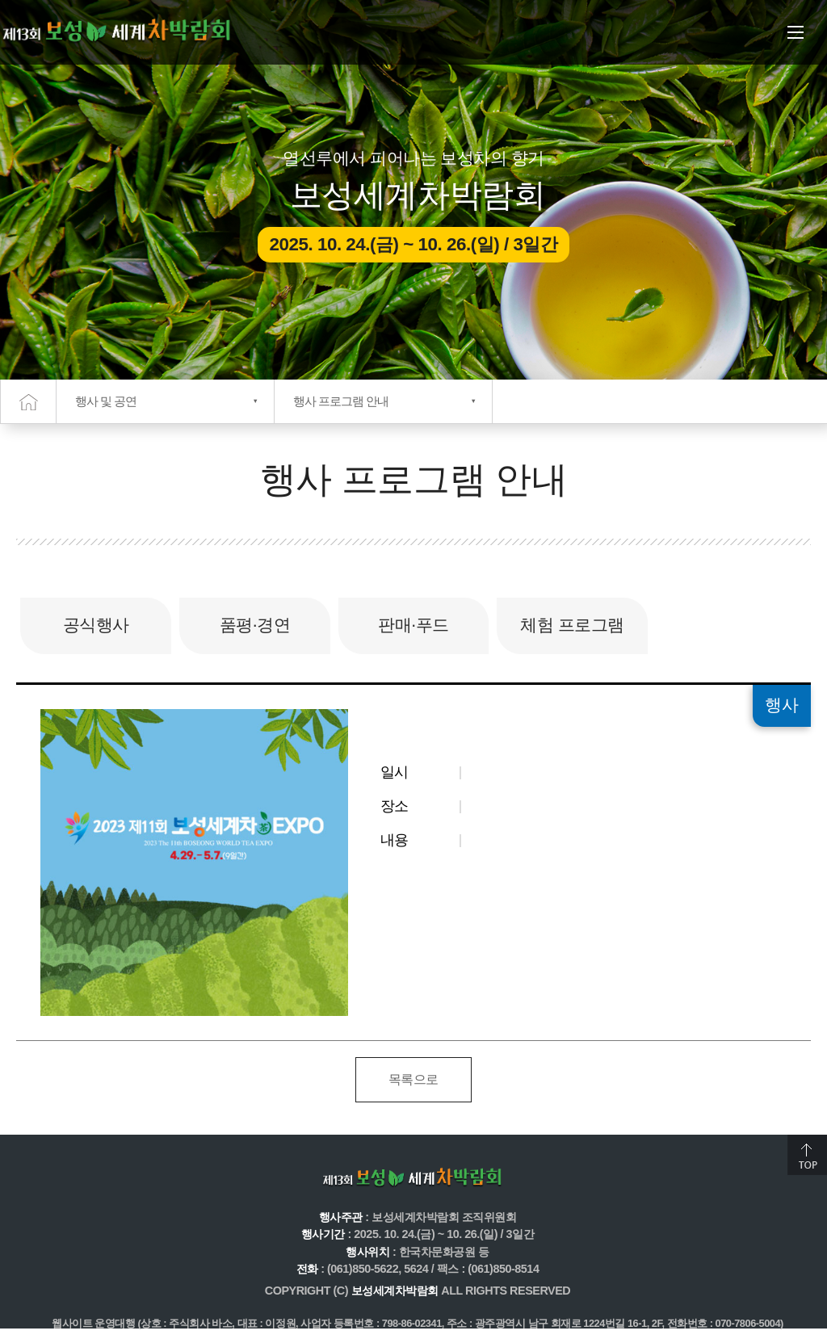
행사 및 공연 (105, 401)
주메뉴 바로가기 (0, 0)
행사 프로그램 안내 (340, 401)
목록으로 (413, 1079)
